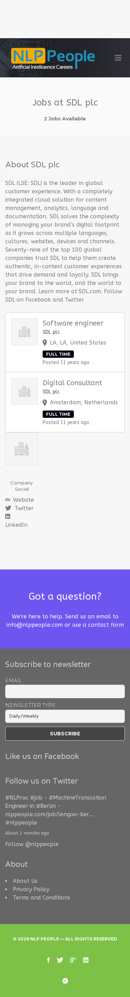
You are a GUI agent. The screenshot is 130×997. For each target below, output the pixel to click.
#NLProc (16, 797)
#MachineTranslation (77, 797)
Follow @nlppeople (32, 844)
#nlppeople (21, 822)
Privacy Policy (31, 889)
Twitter (23, 508)
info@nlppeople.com (35, 625)
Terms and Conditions (41, 897)
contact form (106, 625)
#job (36, 797)
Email (13, 680)
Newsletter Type (30, 705)
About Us (25, 881)
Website (22, 500)
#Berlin (46, 806)
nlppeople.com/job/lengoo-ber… (49, 814)
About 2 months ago (27, 833)
